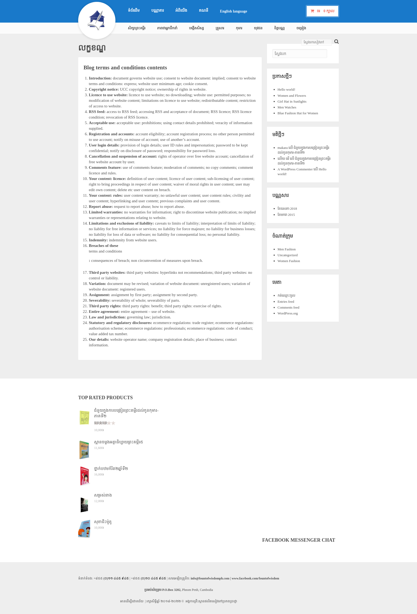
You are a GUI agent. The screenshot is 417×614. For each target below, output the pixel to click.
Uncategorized (288, 255)
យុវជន (258, 28)
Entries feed (286, 302)
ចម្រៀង (301, 28)
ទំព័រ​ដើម (134, 10)
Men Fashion (287, 249)
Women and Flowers (292, 96)
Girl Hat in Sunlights (292, 101)
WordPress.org (288, 313)
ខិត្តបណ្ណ (279, 28)
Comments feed (288, 307)
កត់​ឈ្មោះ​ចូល (286, 295)
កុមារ (239, 28)
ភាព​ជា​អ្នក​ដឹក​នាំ (167, 28)
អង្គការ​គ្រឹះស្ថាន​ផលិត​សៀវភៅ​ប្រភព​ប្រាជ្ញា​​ (211, 601)
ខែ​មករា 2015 (286, 215)
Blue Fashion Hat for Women (298, 113)
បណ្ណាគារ (157, 10)
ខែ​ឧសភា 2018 (287, 209)
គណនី (203, 10)
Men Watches (287, 107)
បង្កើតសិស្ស (196, 28)
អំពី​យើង (181, 10)
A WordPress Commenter (295, 169)
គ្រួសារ (220, 28)
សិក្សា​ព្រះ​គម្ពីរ (136, 28)
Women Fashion (289, 261)
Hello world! (286, 89)
